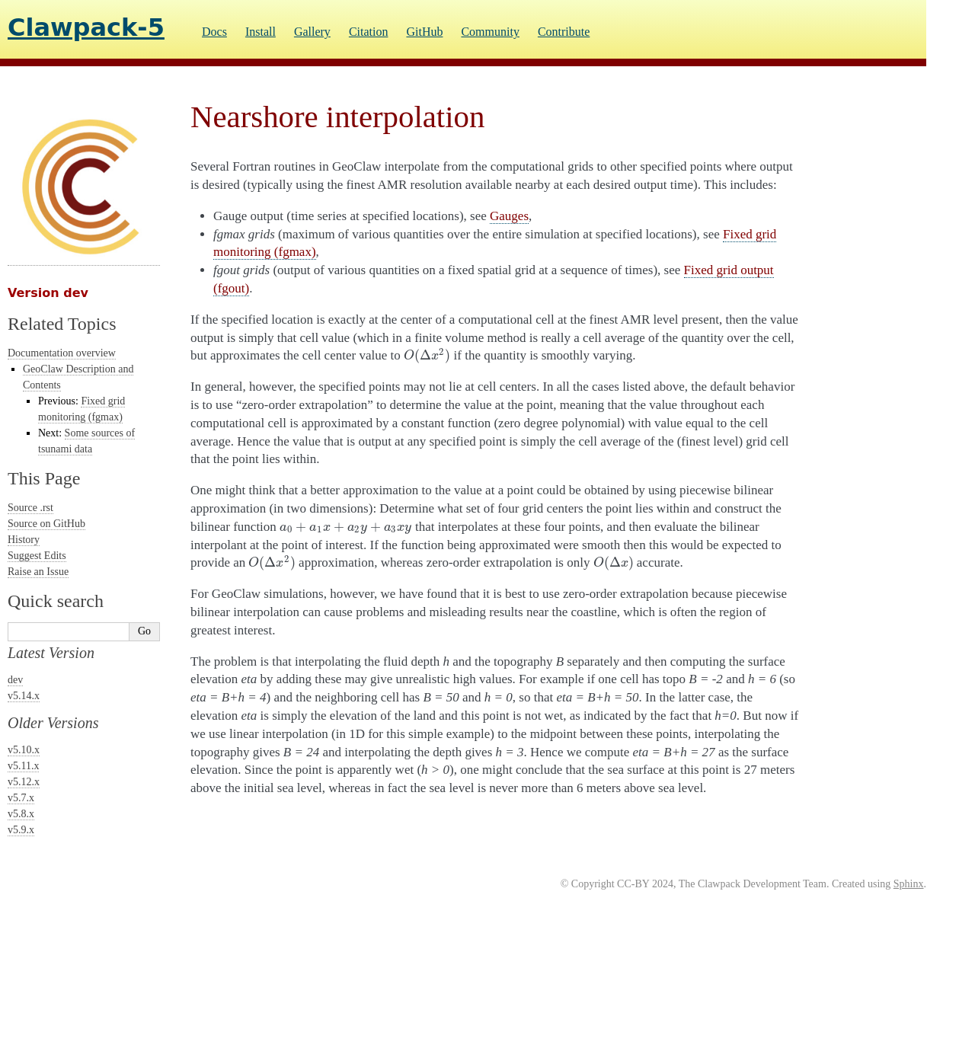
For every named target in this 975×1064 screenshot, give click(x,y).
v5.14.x (24, 695)
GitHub (424, 31)
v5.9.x (21, 830)
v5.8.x (21, 814)
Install (260, 31)
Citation (368, 31)
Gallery (312, 31)
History (24, 539)
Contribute (564, 31)
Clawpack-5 (86, 27)
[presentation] (427, 355)
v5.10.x (24, 750)
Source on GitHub (46, 523)
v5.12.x (24, 782)
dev (15, 679)
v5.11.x (23, 766)
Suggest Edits (37, 555)
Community (490, 31)
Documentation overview (62, 353)
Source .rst (30, 507)
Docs (214, 31)
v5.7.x (21, 798)
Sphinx (908, 884)
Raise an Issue (38, 571)
